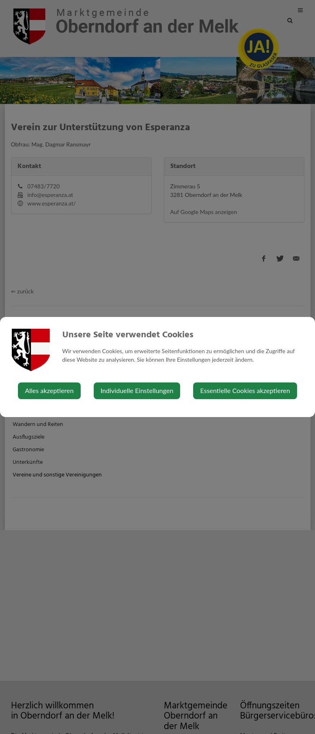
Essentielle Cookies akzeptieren (245, 390)
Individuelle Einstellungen (137, 390)
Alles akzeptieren (49, 390)
